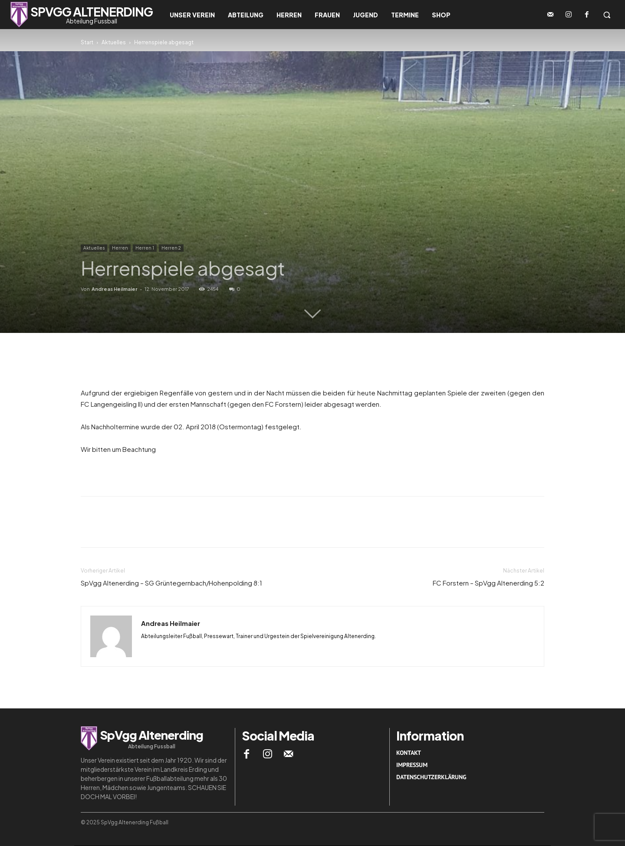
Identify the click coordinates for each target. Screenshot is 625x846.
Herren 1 (144, 247)
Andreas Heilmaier (115, 289)
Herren (120, 247)
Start (87, 42)
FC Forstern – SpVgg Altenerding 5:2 (488, 583)
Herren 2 (171, 247)
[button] (607, 15)
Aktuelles (114, 42)
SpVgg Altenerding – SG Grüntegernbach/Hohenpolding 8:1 (171, 583)
